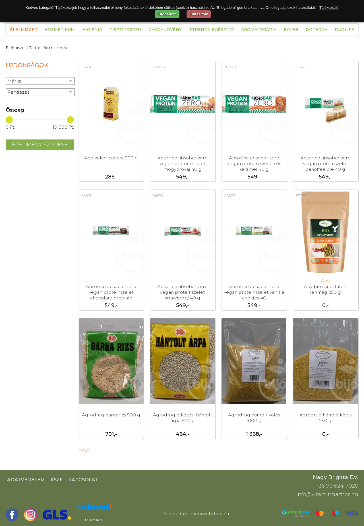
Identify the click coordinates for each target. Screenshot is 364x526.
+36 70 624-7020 (337, 486)
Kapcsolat (83, 479)
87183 (301, 195)
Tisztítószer (125, 29)
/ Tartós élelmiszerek (47, 47)
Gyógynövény (165, 29)
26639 (229, 324)
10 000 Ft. (63, 127)
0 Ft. (10, 127)
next (83, 450)
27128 (157, 324)
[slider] (9, 119)
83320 (230, 67)
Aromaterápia (258, 29)
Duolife (344, 29)
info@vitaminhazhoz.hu (327, 494)
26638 (301, 324)
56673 (229, 195)
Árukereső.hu (93, 520)
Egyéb (291, 29)
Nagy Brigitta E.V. (335, 477)
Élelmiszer (24, 29)
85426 (301, 67)
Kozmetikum (60, 29)
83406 (159, 67)
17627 (86, 324)
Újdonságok (27, 65)
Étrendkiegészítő (211, 29)
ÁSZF (56, 479)
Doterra (316, 29)
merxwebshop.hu (210, 513)
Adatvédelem (26, 479)
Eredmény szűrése (40, 144)
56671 (86, 195)
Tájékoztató (328, 7)
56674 (158, 195)
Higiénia (92, 29)
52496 (86, 67)
